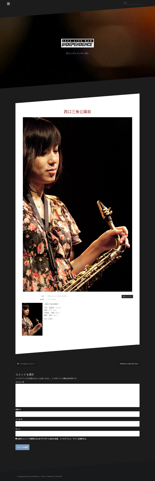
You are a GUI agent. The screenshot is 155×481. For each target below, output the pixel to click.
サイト (17, 429)
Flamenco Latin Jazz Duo (129, 363)
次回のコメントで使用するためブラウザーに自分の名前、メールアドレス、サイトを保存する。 (52, 439)
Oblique (49, 476)
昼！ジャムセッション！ (26, 363)
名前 (18, 409)
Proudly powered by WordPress (28, 476)
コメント (19, 382)
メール (18, 419)
